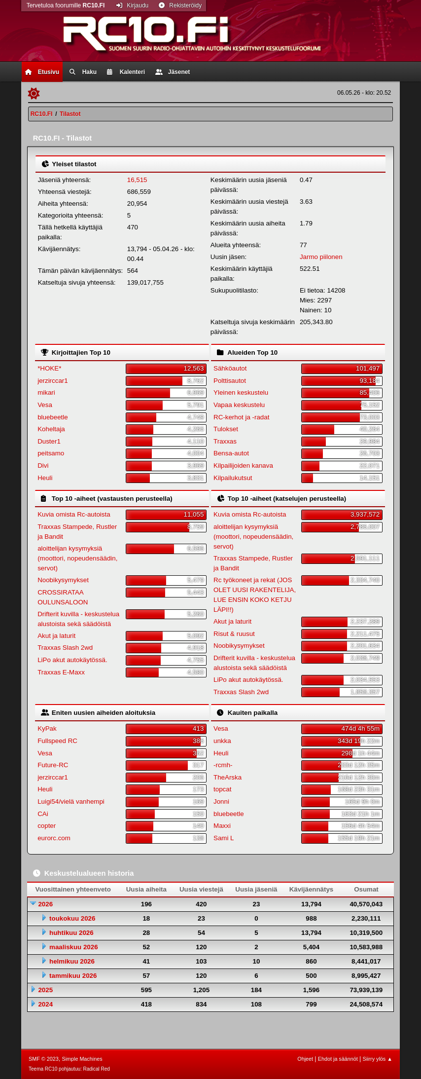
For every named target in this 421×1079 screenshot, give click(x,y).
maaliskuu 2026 (73, 947)
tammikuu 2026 (73, 975)
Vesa (44, 405)
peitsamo (50, 453)
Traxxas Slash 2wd (65, 647)
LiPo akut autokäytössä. (72, 660)
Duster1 (49, 441)
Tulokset (225, 429)
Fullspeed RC (57, 740)
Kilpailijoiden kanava (243, 465)
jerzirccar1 (52, 380)
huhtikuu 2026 (71, 932)
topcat (222, 789)
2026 (45, 904)
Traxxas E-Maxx (61, 672)
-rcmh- (223, 765)
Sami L (223, 838)
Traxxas (225, 441)
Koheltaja (51, 429)
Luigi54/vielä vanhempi (71, 801)
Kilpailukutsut (232, 478)
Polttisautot (229, 380)
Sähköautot (229, 368)
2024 (45, 1004)
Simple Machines (82, 1059)
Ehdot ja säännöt (338, 1059)
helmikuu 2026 (72, 961)
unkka (222, 740)
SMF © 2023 (44, 1059)
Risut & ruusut (234, 633)
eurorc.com (53, 838)
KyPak (47, 728)
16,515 (137, 180)
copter (46, 825)
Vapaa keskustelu (239, 405)
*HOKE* (49, 368)
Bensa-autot (231, 453)
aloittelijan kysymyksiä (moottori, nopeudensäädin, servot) (77, 558)
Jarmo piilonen (321, 256)
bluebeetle (52, 417)
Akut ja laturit (56, 635)
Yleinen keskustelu (240, 392)
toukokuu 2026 (72, 918)
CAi (42, 814)
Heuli (44, 478)
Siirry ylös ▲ (377, 1059)
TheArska (227, 777)
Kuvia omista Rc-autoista (73, 514)
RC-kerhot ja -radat (241, 417)
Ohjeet (305, 1059)
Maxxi (222, 825)
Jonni (221, 801)
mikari (46, 392)
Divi (42, 465)
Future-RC (52, 765)
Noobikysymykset (63, 580)
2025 (45, 990)
